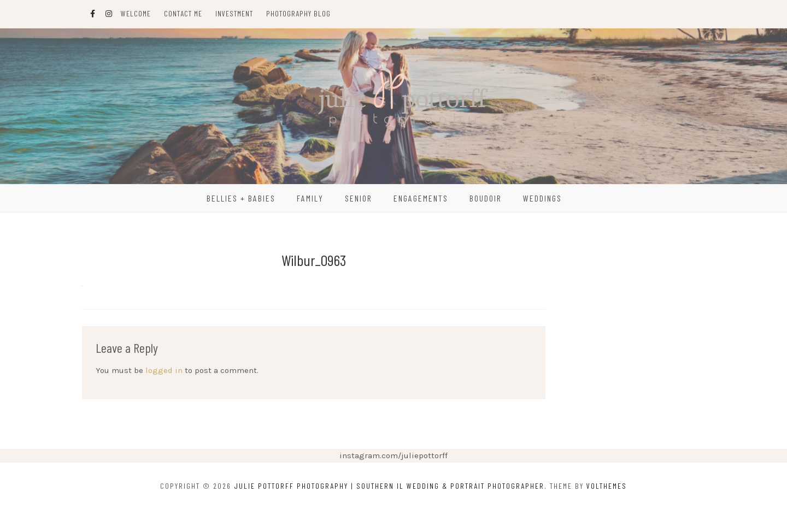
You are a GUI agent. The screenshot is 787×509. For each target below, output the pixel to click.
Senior (358, 198)
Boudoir (485, 198)
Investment (234, 13)
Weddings (542, 198)
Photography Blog (298, 13)
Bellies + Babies (241, 198)
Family (310, 198)
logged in (164, 370)
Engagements (420, 198)
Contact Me (183, 13)
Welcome (136, 13)
